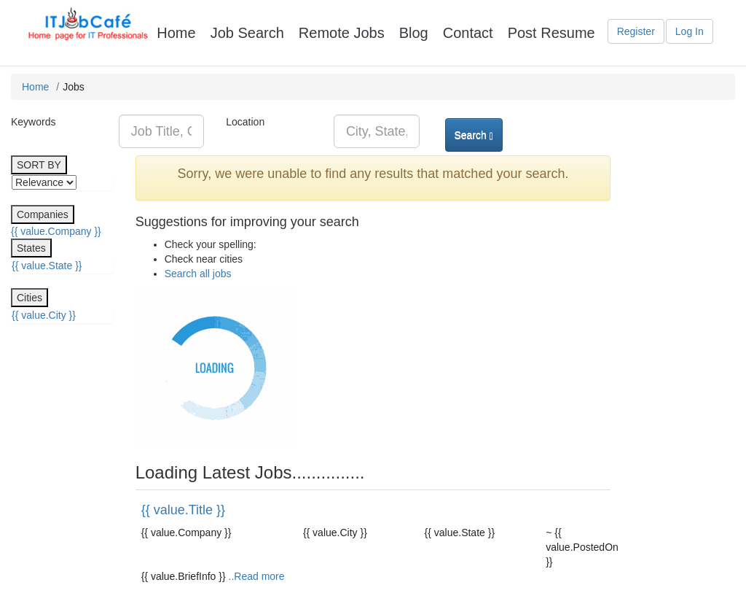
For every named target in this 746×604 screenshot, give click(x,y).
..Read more (257, 576)
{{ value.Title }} (183, 510)
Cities (29, 297)
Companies (42, 214)
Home (35, 87)
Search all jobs (198, 273)
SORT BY (39, 165)
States (31, 248)
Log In (689, 31)
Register (636, 31)
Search (474, 135)
